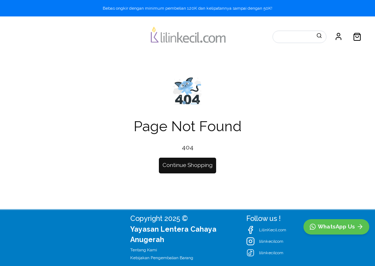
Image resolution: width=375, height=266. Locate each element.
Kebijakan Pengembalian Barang (161, 257)
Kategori (65, 36)
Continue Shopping (187, 165)
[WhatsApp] (336, 227)
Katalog (23, 36)
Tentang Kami (143, 249)
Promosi (108, 36)
